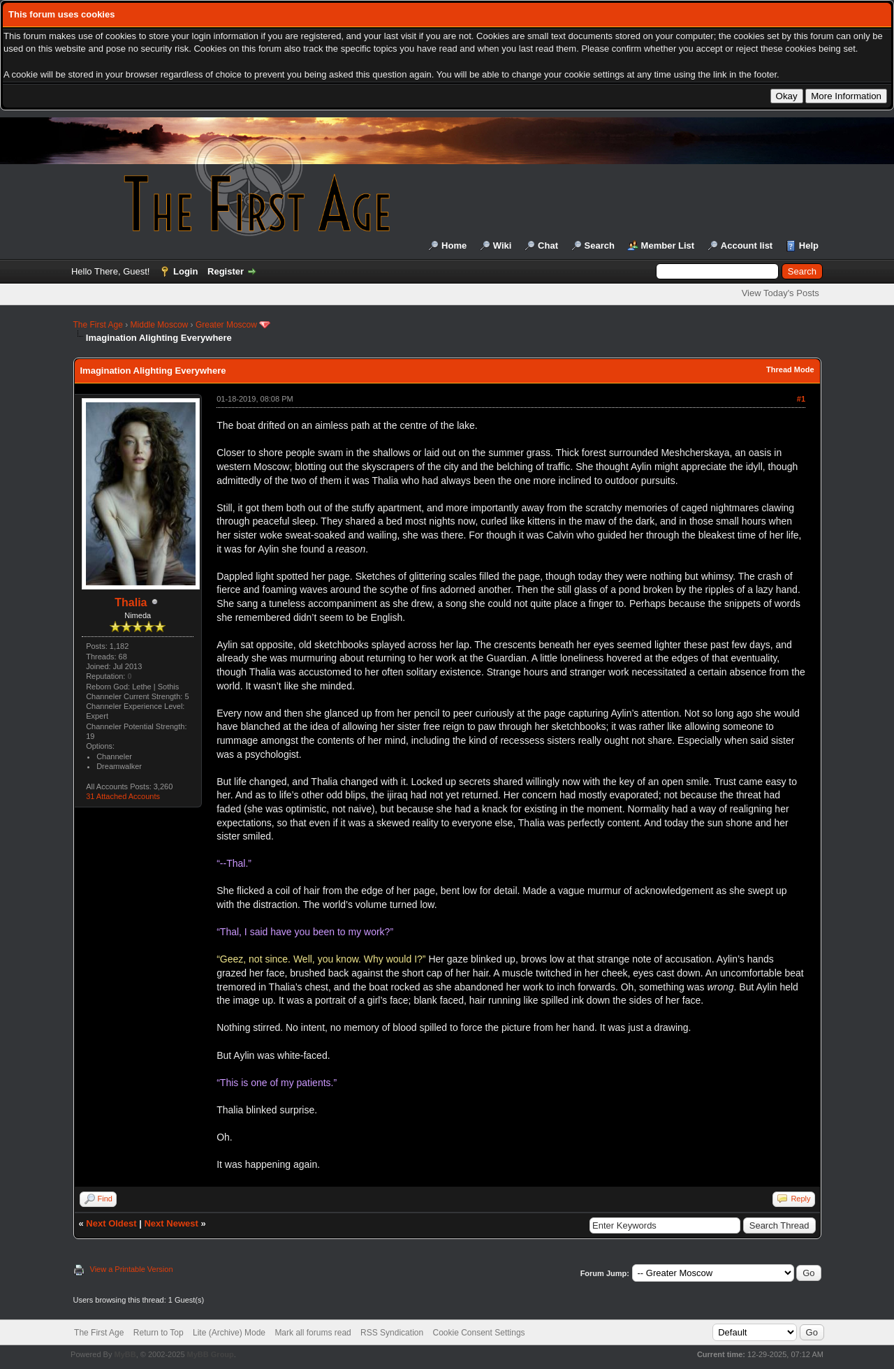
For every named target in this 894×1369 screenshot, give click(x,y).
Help (809, 245)
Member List (668, 245)
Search (600, 245)
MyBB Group (210, 1354)
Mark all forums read (312, 1333)
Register (225, 271)
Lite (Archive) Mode (229, 1333)
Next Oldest (111, 1223)
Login (185, 271)
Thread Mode (790, 369)
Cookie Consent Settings (478, 1333)
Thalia (131, 602)
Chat (548, 245)
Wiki (502, 245)
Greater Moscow (226, 325)
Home (454, 245)
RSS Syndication (391, 1333)
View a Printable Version (131, 1269)
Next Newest (171, 1223)
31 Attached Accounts (123, 796)
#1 (801, 399)
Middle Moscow (160, 325)
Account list (746, 245)
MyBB (124, 1354)
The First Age (98, 325)
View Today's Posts (780, 293)
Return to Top (158, 1333)
